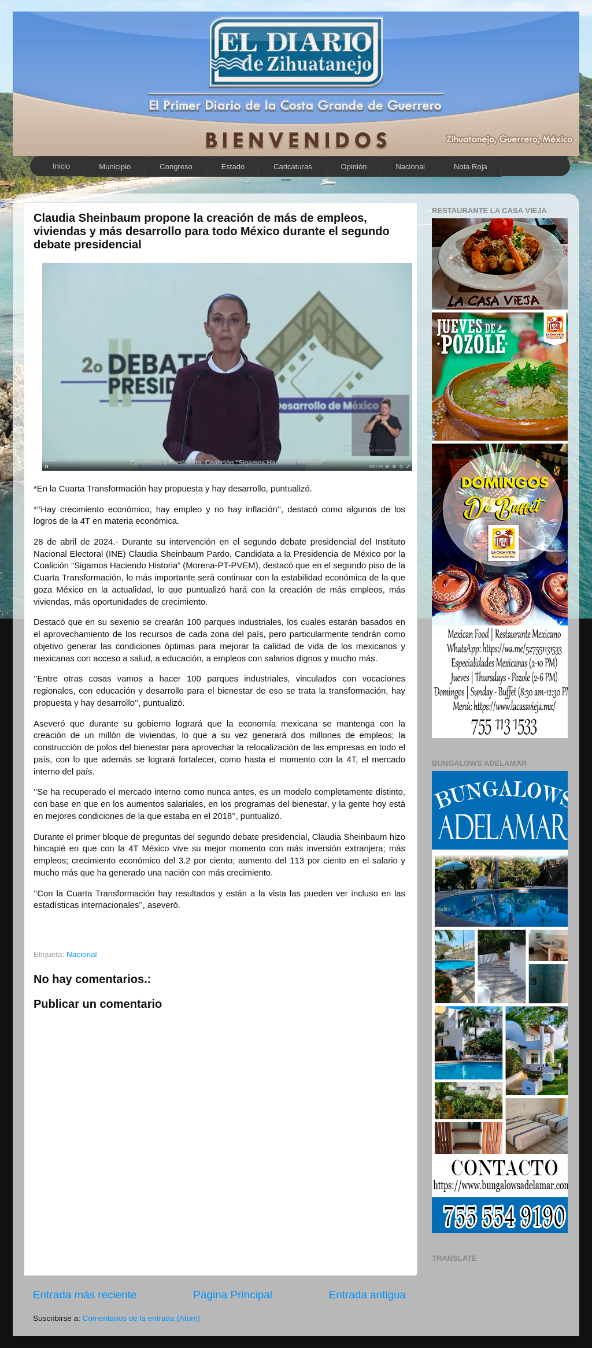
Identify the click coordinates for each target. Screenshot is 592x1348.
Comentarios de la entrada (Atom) (141, 1318)
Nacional (410, 166)
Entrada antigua (367, 1295)
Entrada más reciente (85, 1295)
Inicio (61, 166)
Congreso (176, 166)
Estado (233, 166)
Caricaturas (292, 166)
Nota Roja (470, 166)
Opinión (354, 166)
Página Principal (232, 1295)
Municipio (115, 166)
